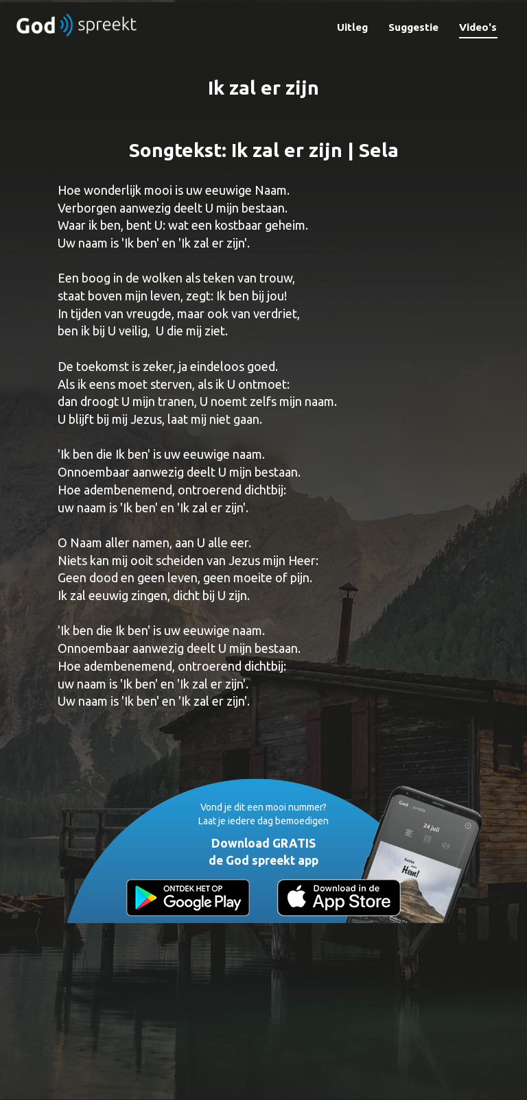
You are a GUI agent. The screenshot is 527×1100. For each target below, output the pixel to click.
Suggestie (413, 27)
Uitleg (352, 27)
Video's (478, 27)
